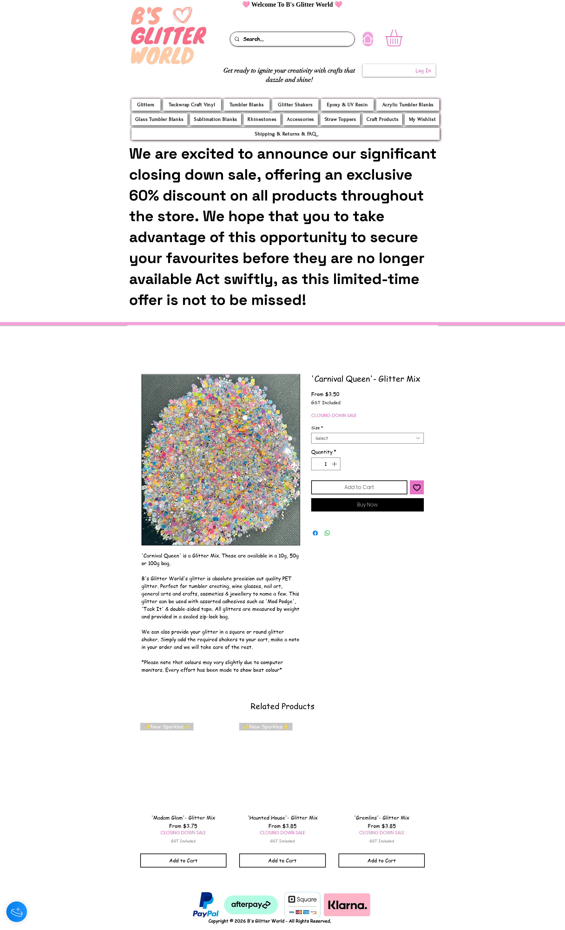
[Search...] (292, 39)
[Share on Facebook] (315, 533)
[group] (282, 794)
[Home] (368, 39)
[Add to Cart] (183, 860)
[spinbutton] (326, 464)
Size (317, 427)
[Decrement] (316, 464)
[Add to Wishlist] (417, 487)
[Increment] (335, 464)
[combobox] (367, 438)
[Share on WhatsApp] (327, 533)
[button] (403, 38)
